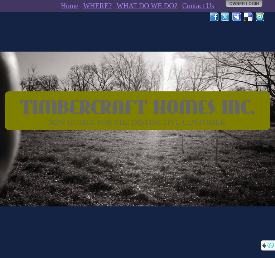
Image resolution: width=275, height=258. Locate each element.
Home (69, 6)
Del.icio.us (248, 17)
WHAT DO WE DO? (146, 6)
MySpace (237, 17)
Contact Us (198, 6)
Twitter (226, 17)
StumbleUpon (260, 17)
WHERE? (97, 6)
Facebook (214, 17)
